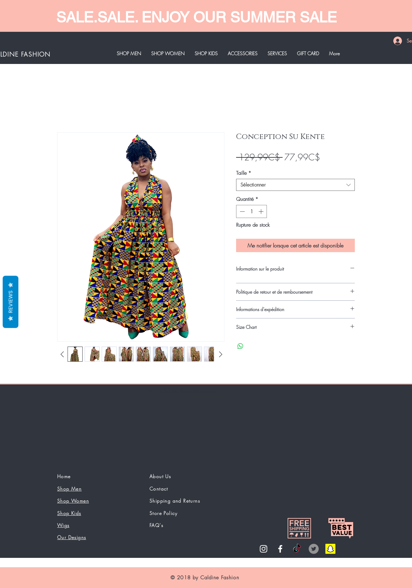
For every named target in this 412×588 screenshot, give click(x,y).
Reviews (10, 302)
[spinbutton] (251, 211)
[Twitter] (314, 549)
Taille (243, 173)
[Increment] (261, 211)
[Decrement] (241, 211)
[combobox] (295, 185)
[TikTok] (297, 549)
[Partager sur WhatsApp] (240, 346)
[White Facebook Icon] (280, 549)
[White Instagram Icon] (264, 549)
